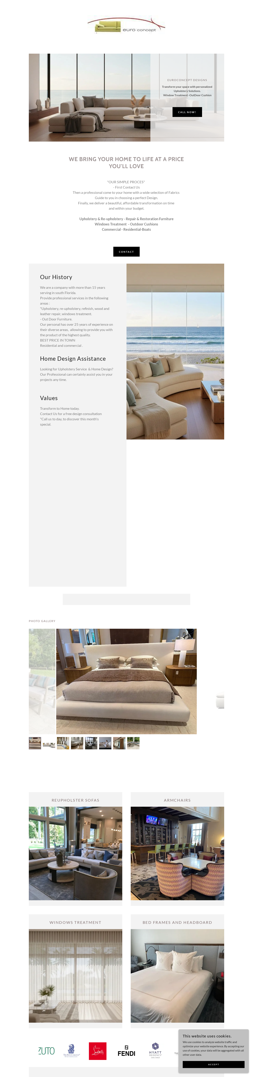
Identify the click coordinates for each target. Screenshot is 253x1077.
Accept (213, 1064)
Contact (126, 251)
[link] (126, 24)
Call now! (187, 112)
